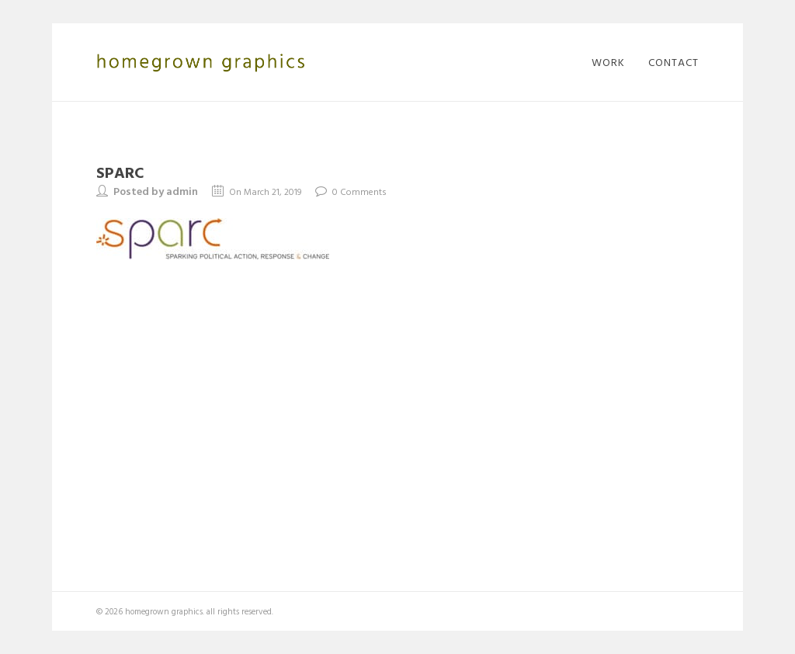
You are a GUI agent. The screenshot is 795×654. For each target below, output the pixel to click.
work (608, 62)
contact (673, 62)
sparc (120, 171)
